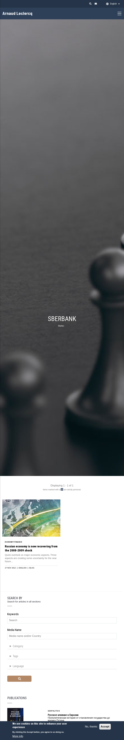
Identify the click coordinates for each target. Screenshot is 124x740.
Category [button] (18, 646)
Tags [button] (15, 656)
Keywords (13, 614)
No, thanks (91, 727)
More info (17, 737)
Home (61, 326)
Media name (14, 630)
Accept (105, 727)
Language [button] (18, 666)
